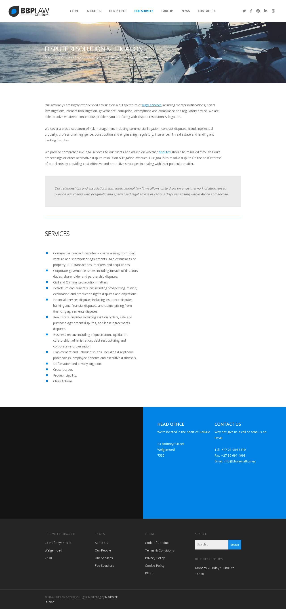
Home (74, 11)
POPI (148, 573)
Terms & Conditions (159, 550)
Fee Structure (104, 565)
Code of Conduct (157, 543)
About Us (94, 11)
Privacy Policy (155, 558)
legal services (152, 105)
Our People (117, 11)
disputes (165, 152)
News (185, 11)
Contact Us (207, 11)
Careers (167, 11)
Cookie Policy (154, 565)
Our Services (143, 11)
